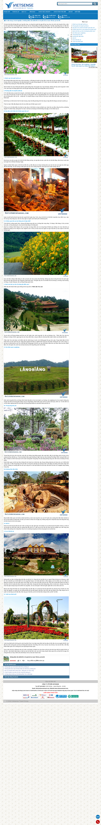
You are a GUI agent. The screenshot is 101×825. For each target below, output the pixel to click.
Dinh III (74, 38)
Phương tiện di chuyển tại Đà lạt (80, 26)
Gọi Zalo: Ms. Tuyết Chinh (44, 16)
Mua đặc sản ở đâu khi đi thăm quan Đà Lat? (84, 27)
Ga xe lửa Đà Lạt (77, 39)
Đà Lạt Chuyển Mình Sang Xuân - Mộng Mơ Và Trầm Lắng (19, 670)
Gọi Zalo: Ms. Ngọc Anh (30, 16)
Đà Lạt (62, 80)
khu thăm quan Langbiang (79, 33)
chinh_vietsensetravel (47, 17)
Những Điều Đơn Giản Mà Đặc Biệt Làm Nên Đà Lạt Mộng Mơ (20, 668)
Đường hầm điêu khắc (78, 36)
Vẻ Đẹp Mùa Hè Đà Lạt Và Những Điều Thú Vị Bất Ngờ (18, 674)
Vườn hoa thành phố (78, 41)
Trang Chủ (23, 5)
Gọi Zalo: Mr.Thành (60, 16)
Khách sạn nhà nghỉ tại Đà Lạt (80, 24)
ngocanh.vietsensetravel (33, 17)
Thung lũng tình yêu (77, 34)
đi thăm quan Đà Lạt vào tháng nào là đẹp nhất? (84, 29)
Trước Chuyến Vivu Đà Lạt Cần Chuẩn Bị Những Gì (17, 672)
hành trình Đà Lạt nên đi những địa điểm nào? (84, 31)
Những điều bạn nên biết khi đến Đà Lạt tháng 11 (17, 667)
